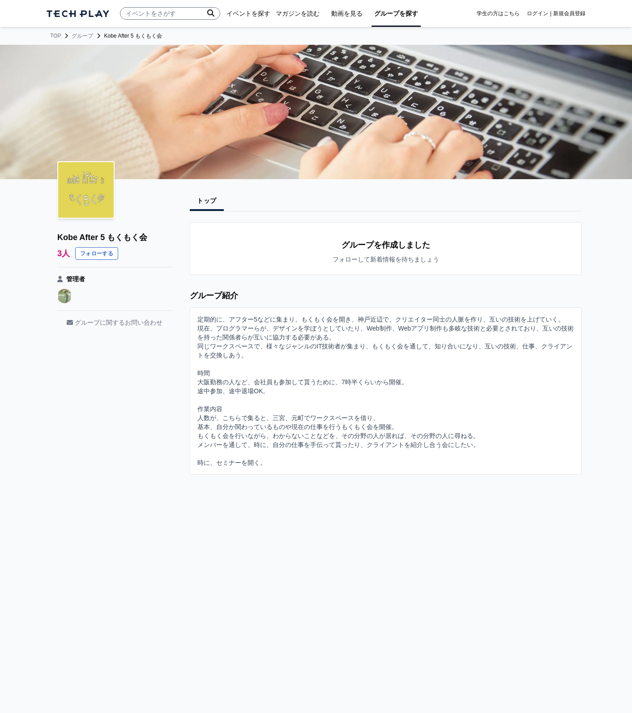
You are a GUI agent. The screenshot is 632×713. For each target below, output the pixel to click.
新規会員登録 (569, 13)
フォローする (96, 253)
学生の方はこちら (498, 13)
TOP (55, 36)
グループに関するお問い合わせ (114, 322)
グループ (82, 36)
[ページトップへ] (78, 13)
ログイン (537, 13)
